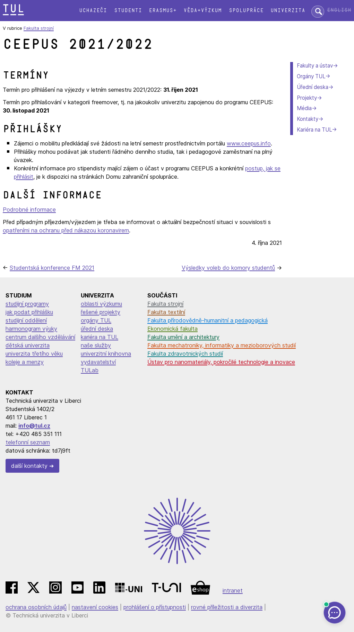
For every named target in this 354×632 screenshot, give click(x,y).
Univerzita (287, 10)
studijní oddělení (26, 320)
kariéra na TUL (99, 336)
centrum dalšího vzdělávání (40, 336)
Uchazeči (93, 10)
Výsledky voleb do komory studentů (228, 267)
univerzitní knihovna (106, 353)
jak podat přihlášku (29, 312)
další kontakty (29, 465)
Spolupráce (246, 10)
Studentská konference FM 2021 (52, 267)
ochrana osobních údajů (36, 607)
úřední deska (97, 328)
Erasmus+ (162, 10)
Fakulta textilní (166, 312)
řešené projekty (100, 312)
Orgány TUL (311, 76)
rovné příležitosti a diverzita (226, 607)
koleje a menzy (25, 361)
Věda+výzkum (202, 10)
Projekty (307, 98)
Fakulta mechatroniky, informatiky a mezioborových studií (221, 345)
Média (304, 108)
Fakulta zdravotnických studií (185, 353)
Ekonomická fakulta (172, 328)
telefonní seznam (28, 442)
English (339, 10)
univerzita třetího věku (34, 353)
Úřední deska (312, 87)
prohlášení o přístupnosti (154, 607)
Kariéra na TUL (314, 129)
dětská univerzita (28, 345)
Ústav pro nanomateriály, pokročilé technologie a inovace (221, 361)
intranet (233, 590)
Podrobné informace (29, 209)
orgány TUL (96, 320)
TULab (89, 370)
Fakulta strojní (39, 28)
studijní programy (27, 303)
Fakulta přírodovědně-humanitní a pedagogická (207, 320)
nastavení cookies (95, 607)
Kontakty (307, 119)
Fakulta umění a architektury (183, 336)
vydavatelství (98, 361)
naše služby (96, 345)
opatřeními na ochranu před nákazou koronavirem (66, 230)
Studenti (128, 10)
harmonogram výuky (31, 328)
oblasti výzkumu (101, 303)
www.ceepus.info (249, 143)
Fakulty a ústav (315, 65)
